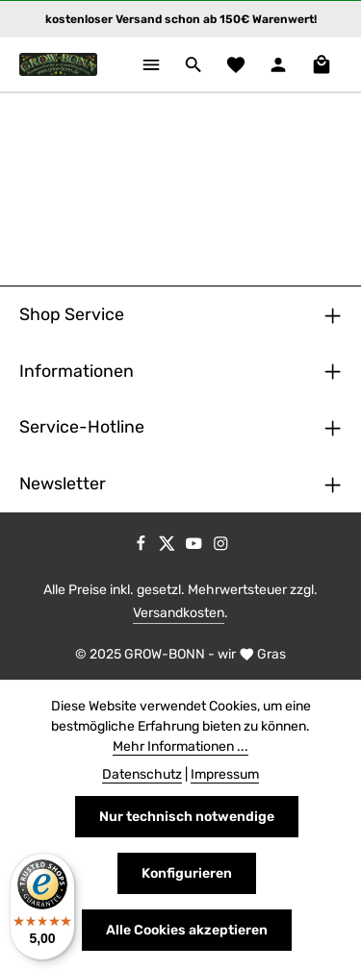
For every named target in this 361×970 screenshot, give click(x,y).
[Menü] (151, 64)
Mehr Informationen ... (180, 746)
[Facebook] (142, 546)
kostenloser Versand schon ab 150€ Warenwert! (181, 19)
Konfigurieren (187, 873)
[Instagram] (221, 546)
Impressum (225, 774)
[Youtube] (195, 546)
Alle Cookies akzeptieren (187, 930)
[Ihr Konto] (278, 64)
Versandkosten (178, 613)
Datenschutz (142, 774)
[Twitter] (168, 546)
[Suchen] (193, 64)
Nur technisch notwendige (186, 816)
